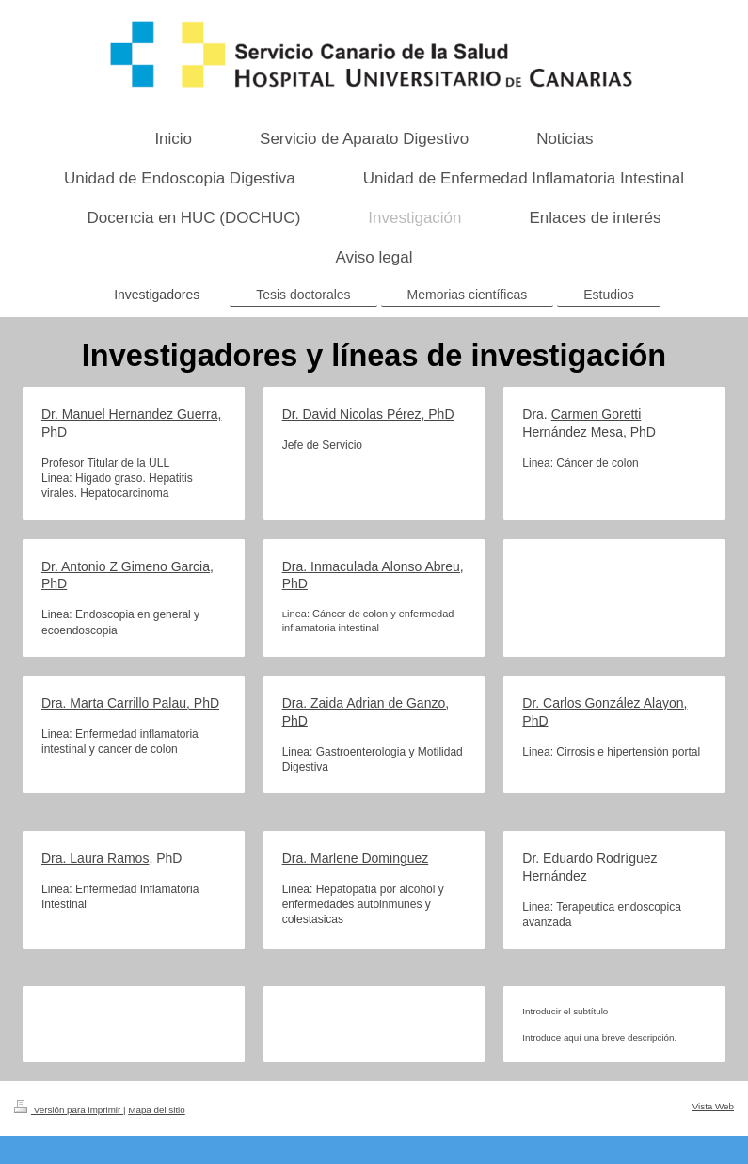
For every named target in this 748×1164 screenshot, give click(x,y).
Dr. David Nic (320, 414)
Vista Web (713, 1106)
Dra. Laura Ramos (95, 858)
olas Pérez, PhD (406, 414)
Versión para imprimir (68, 1110)
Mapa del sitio (156, 1110)
